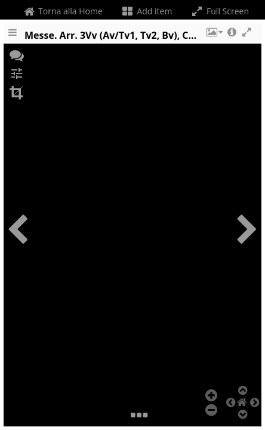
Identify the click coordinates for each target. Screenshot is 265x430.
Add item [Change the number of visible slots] (146, 11)
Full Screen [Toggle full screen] (219, 11)
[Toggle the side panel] (13, 38)
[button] (214, 38)
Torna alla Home (61, 11)
